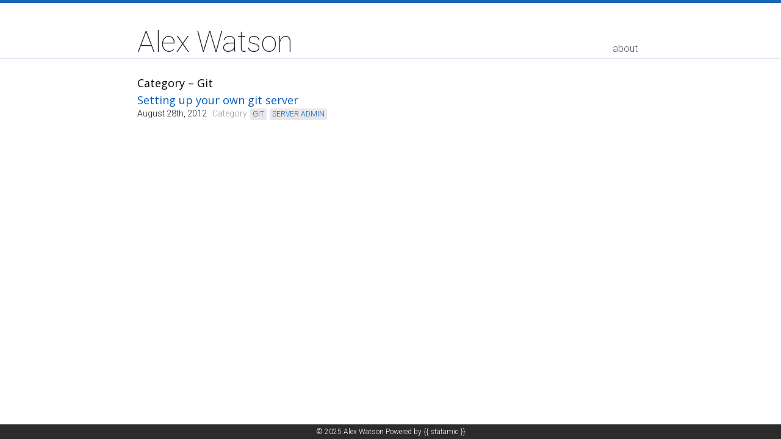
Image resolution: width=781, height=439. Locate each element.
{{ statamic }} (444, 431)
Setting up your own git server (217, 100)
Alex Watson (215, 42)
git (258, 114)
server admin (298, 114)
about (625, 48)
